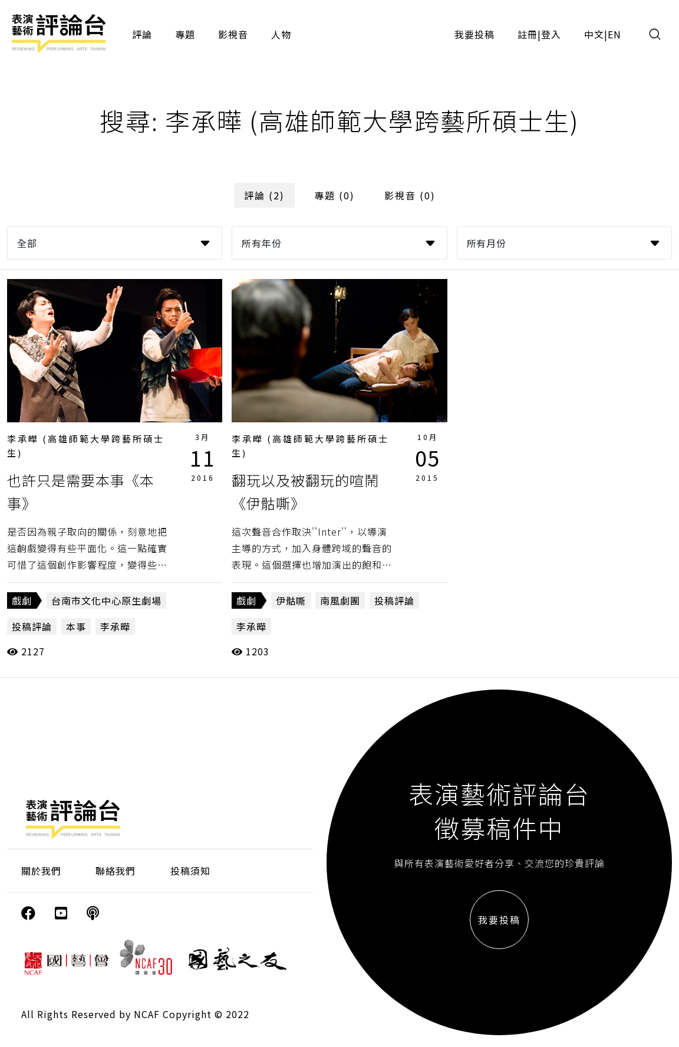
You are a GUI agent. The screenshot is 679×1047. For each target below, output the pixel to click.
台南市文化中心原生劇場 (106, 600)
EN (614, 34)
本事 (76, 626)
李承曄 (115, 626)
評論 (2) (264, 195)
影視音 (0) (410, 195)
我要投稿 (474, 34)
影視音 (233, 34)
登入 (551, 34)
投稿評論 (32, 626)
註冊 (528, 34)
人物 (281, 34)
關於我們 (41, 871)
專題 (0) (334, 195)
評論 (142, 34)
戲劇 (22, 600)
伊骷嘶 (291, 600)
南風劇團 (340, 600)
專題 (185, 34)
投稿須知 (190, 871)
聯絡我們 (115, 871)
